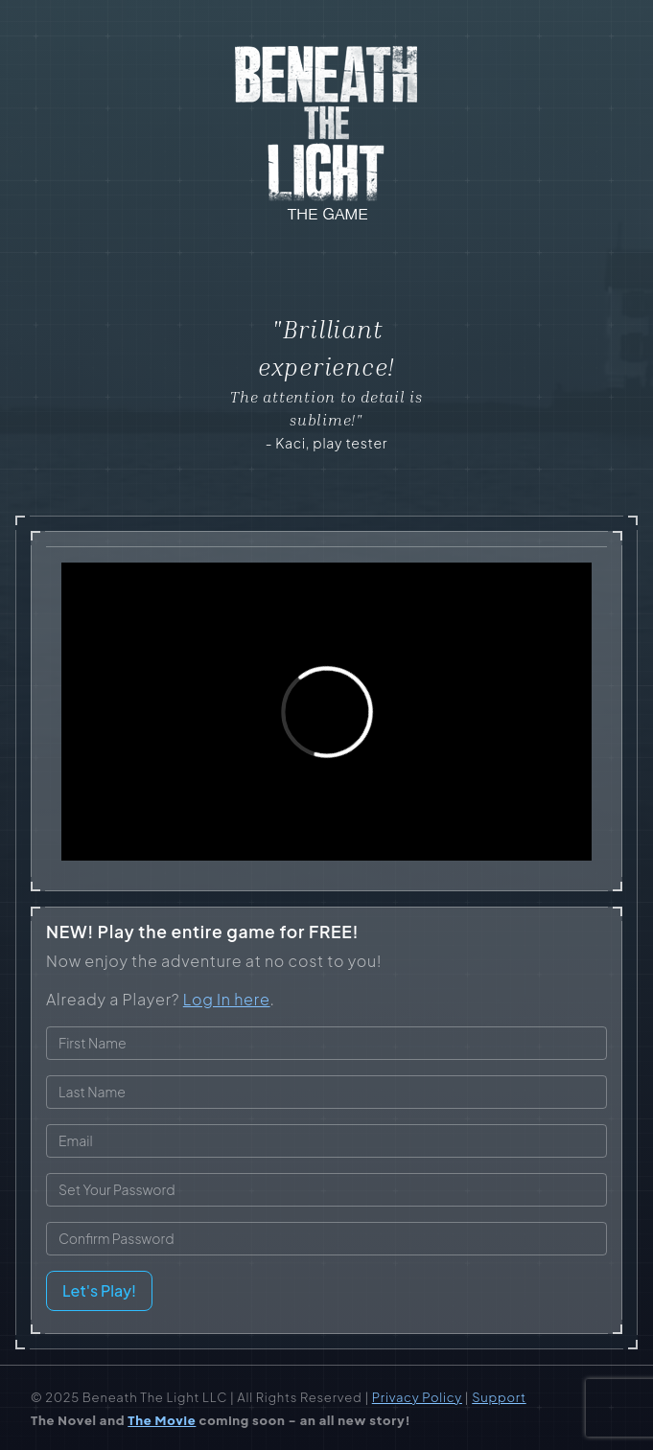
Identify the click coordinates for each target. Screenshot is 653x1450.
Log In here (226, 999)
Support (498, 1397)
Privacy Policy (417, 1397)
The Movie (162, 1420)
